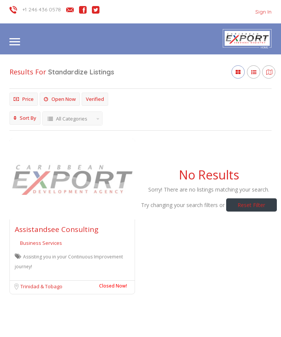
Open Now (60, 99)
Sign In (263, 11)
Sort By (25, 117)
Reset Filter (251, 205)
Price (24, 99)
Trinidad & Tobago (41, 286)
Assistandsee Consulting (56, 229)
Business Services (41, 243)
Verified (95, 99)
